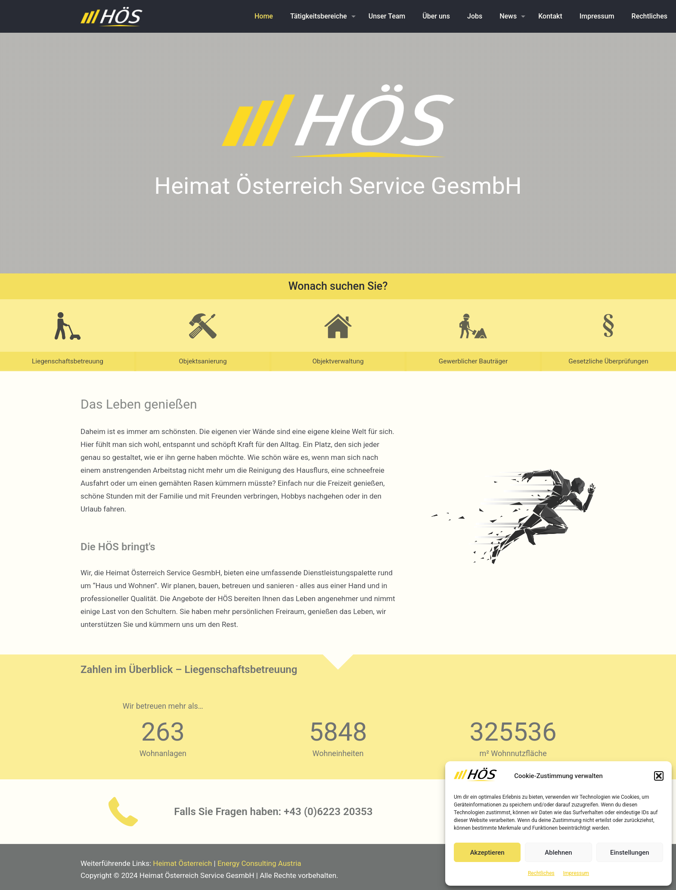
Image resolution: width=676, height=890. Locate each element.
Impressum (576, 873)
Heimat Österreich (182, 863)
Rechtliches (541, 873)
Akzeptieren (487, 852)
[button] (658, 776)
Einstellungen (629, 852)
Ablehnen (558, 852)
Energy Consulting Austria (259, 863)
